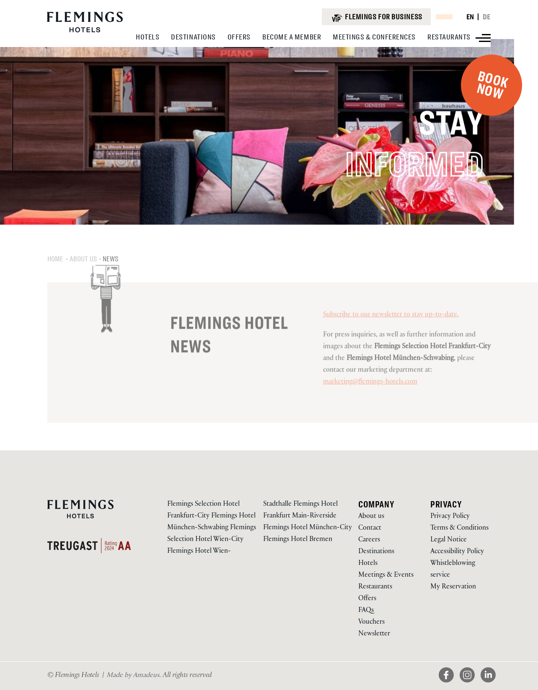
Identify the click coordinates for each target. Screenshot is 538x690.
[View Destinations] (193, 37)
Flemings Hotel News (229, 347)
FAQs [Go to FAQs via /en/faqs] (366, 610)
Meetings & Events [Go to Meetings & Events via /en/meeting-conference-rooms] (386, 575)
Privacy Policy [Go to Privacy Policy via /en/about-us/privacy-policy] (450, 516)
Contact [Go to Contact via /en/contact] (369, 528)
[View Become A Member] (291, 37)
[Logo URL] (85, 31)
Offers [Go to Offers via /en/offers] (367, 599)
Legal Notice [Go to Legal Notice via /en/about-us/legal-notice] (448, 540)
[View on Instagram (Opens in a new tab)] (470, 683)
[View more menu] (483, 38)
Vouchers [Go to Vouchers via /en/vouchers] (371, 622)
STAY (462, 123)
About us (83, 271)
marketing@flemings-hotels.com (370, 395)
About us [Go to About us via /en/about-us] (371, 516)
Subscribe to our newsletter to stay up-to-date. (391, 328)
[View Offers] (239, 37)
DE (487, 17)
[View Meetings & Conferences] (374, 37)
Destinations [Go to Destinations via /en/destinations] (376, 552)
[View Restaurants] (449, 37)
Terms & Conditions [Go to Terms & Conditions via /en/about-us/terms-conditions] (459, 528)
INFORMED (423, 166)
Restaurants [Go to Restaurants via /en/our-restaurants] (375, 587)
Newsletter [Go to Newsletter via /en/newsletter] (374, 634)
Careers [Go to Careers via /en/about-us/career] (369, 540)
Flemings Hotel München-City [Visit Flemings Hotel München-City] (307, 528)
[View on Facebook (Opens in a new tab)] (449, 683)
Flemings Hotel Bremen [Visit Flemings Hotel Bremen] (297, 540)
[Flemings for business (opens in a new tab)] (376, 17)
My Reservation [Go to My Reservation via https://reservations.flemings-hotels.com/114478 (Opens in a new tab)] (453, 587)
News (111, 271)
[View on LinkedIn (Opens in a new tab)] (488, 683)
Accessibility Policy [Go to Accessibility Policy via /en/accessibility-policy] (457, 552)
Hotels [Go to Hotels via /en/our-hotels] (368, 563)
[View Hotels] (147, 37)
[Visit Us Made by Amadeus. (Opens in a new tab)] (134, 676)
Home (55, 271)
